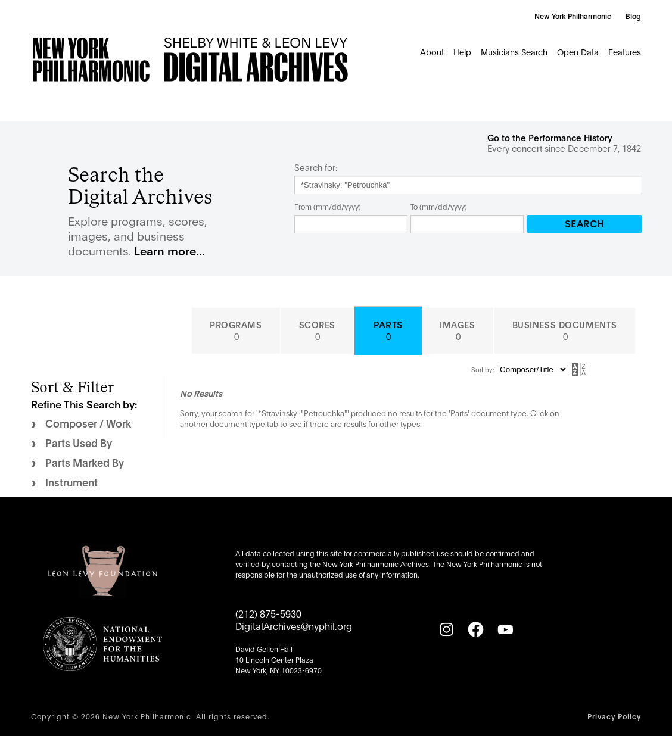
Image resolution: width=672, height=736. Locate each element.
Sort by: (482, 369)
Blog (633, 15)
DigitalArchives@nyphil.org (293, 625)
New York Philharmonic (572, 15)
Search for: (315, 167)
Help (462, 51)
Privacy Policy (614, 716)
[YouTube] (505, 629)
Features (624, 51)
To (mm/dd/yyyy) (438, 206)
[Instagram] (446, 629)
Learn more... (169, 250)
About (432, 51)
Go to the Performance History (549, 137)
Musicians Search (514, 51)
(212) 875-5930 (268, 613)
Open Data (578, 51)
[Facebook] (475, 629)
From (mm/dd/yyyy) (327, 206)
